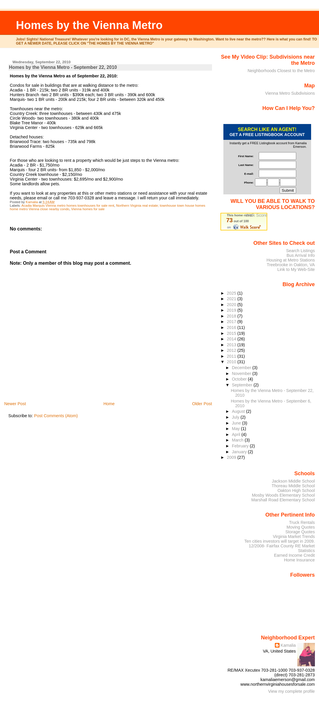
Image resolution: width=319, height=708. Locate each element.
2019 (232, 310)
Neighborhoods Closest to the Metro (281, 70)
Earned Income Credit (294, 555)
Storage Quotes (300, 531)
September (243, 385)
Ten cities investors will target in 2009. (279, 541)
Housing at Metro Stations (290, 260)
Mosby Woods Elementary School (283, 495)
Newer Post (15, 403)
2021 (232, 298)
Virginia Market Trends (294, 536)
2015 (232, 333)
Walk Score (256, 215)
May (236, 428)
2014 (232, 339)
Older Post (202, 403)
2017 (232, 321)
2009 (232, 457)
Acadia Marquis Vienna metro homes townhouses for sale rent (67, 205)
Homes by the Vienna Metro (89, 25)
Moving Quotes (301, 527)
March (238, 440)
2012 (232, 350)
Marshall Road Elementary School (283, 500)
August (239, 411)
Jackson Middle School (293, 481)
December (242, 367)
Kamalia (288, 645)
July (236, 417)
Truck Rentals (302, 522)
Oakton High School (296, 490)
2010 (232, 361)
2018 (232, 316)
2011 (232, 356)
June (237, 423)
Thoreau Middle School (293, 485)
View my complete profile (291, 691)
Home (109, 403)
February (241, 446)
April (237, 434)
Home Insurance (299, 560)
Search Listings (300, 250)
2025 (232, 293)
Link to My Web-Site (296, 269)
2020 (232, 304)
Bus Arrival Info (301, 255)
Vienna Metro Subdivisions (290, 93)
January (240, 451)
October (240, 379)
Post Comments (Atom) (56, 415)
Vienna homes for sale (87, 209)
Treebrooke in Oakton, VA (291, 264)
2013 (232, 344)
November (242, 373)
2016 (232, 327)
